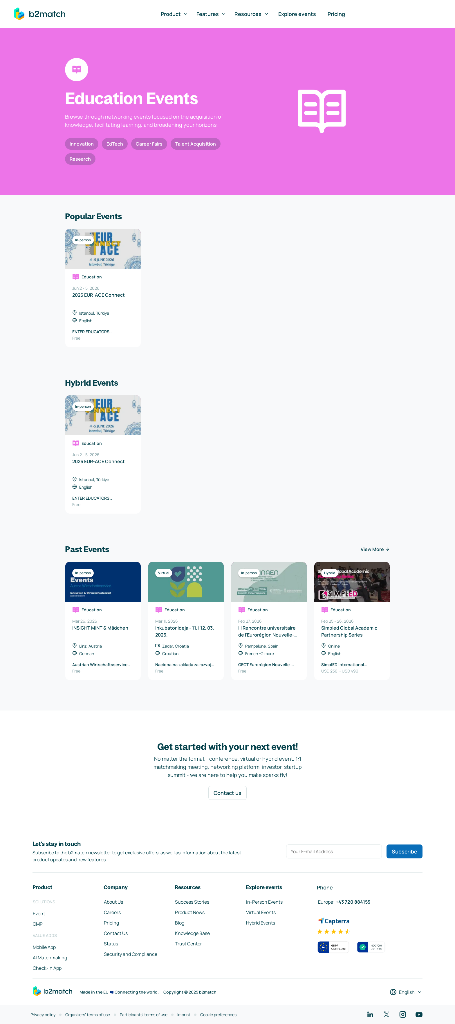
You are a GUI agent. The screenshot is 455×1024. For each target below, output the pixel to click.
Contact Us (116, 933)
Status (111, 943)
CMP (38, 924)
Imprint (183, 1014)
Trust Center (188, 943)
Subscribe (404, 851)
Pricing (336, 13)
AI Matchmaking (50, 957)
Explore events (297, 13)
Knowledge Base (192, 933)
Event (39, 913)
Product (174, 13)
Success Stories (192, 902)
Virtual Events (261, 912)
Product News (190, 912)
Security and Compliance (130, 954)
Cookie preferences (218, 1014)
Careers (112, 912)
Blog (179, 923)
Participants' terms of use (143, 1014)
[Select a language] (406, 992)
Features (211, 13)
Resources (251, 13)
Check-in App (47, 968)
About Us (113, 902)
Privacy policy (42, 1014)
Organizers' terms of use (87, 1014)
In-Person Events (264, 902)
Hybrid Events (260, 923)
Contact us (227, 792)
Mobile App (44, 947)
